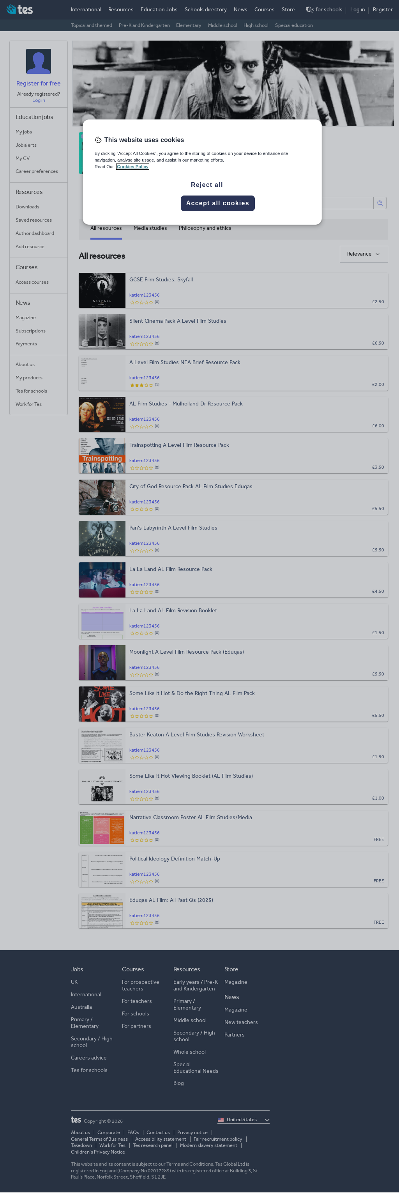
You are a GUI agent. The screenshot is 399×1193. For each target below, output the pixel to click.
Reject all (207, 184)
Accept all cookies (217, 203)
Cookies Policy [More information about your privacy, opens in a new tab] (132, 166)
